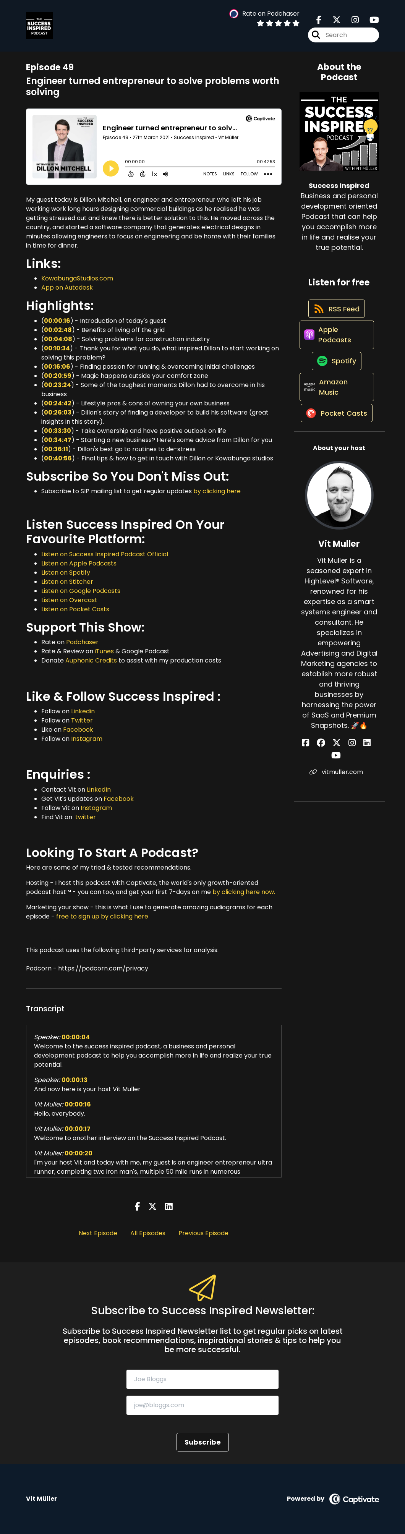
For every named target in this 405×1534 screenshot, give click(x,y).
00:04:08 (58, 339)
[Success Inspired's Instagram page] (350, 23)
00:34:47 (57, 440)
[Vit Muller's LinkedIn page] (352, 784)
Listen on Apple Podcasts (79, 563)
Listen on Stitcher (67, 581)
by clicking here (217, 491)
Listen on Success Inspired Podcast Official (104, 554)
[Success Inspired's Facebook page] (319, 23)
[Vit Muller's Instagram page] (343, 784)
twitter (85, 817)
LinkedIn (99, 789)
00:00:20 (78, 1153)
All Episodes (147, 1233)
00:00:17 (78, 1128)
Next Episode (98, 1233)
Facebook (78, 729)
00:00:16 (57, 320)
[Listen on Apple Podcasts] (336, 346)
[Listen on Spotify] (335, 379)
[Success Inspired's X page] (332, 23)
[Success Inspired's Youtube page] (369, 23)
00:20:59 (57, 375)
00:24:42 (57, 403)
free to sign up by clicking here (102, 916)
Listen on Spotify (65, 572)
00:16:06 (57, 366)
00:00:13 (74, 1080)
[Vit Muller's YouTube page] (362, 784)
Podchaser (82, 642)
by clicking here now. (243, 892)
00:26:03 (57, 412)
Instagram (86, 738)
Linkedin (83, 711)
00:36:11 (56, 449)
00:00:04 (76, 1037)
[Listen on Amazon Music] (336, 411)
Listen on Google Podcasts (80, 590)
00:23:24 (57, 385)
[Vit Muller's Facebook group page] (324, 784)
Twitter (82, 720)
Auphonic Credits (91, 660)
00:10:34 (57, 348)
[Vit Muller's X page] (334, 784)
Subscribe (203, 1442)
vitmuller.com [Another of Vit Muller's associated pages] (339, 800)
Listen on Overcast (69, 600)
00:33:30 (57, 430)
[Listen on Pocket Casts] (336, 448)
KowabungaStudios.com (77, 278)
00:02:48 (58, 330)
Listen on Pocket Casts (75, 609)
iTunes (104, 651)
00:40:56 (58, 458)
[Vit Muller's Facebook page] (315, 784)
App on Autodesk (67, 287)
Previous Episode (203, 1233)
